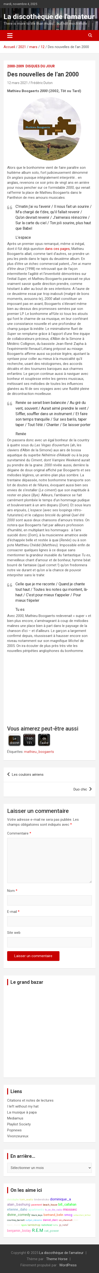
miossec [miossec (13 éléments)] (70, 1209)
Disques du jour (40, 66)
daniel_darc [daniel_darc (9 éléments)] (50, 1220)
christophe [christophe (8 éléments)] (13, 1199)
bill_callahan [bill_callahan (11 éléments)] (67, 1204)
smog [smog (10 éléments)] (68, 1215)
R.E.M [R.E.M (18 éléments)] (37, 1230)
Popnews (14, 1130)
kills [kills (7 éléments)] (55, 1225)
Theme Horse (57, 1259)
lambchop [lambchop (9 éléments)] (34, 1225)
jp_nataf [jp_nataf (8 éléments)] (63, 1225)
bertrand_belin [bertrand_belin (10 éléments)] (53, 1215)
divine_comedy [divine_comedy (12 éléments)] (18, 1215)
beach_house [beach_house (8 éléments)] (50, 1204)
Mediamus (15, 1118)
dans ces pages (57, 249)
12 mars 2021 (17, 83)
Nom (12, 891)
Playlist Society (19, 1124)
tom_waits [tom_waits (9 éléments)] (26, 1199)
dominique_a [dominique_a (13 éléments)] (60, 1199)
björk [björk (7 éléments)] (24, 1225)
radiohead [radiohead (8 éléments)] (46, 1225)
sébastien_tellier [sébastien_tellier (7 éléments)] (82, 1215)
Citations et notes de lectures (30, 1100)
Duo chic (80, 789)
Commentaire (19, 833)
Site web (13, 932)
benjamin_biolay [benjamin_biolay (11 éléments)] (19, 1231)
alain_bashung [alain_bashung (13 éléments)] (18, 1204)
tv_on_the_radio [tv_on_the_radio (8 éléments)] (53, 1209)
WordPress (68, 1265)
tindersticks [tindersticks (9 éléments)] (41, 1199)
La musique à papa (22, 1112)
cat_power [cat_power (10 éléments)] (51, 1231)
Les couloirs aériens (28, 774)
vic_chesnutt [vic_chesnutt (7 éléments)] (65, 1220)
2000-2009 (15, 66)
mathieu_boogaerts (39, 752)
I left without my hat (23, 1106)
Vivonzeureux (17, 1136)
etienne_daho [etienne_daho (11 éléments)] (17, 1209)
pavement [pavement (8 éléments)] (36, 1204)
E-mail (13, 912)
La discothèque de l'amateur (49, 16)
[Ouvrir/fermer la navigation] (10, 35)
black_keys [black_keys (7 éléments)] (37, 1215)
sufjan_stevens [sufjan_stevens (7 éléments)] (33, 1220)
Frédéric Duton (42, 83)
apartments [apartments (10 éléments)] (36, 1209)
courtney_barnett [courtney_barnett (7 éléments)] (16, 1220)
